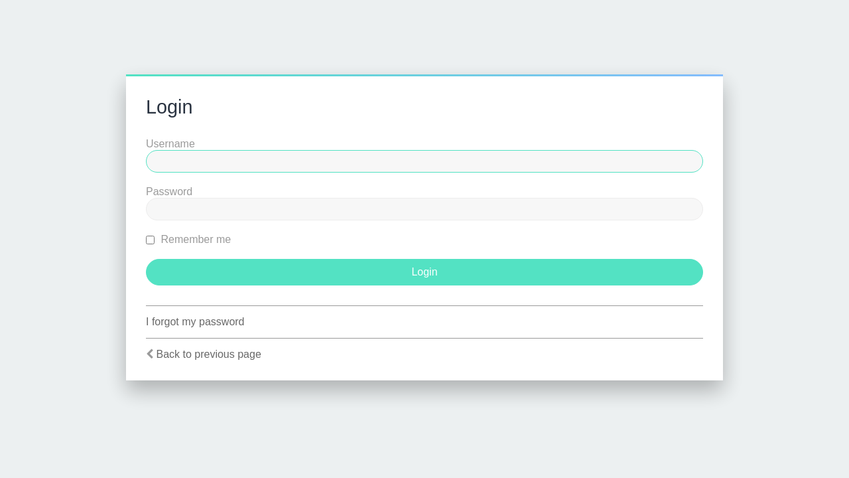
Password (169, 191)
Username (170, 143)
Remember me (188, 239)
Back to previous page (208, 354)
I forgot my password (195, 321)
